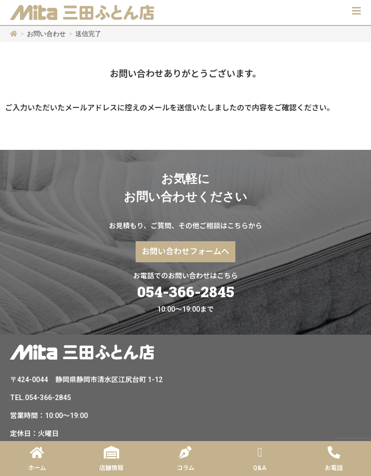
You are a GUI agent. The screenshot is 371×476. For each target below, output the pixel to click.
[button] (356, 11)
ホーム (37, 468)
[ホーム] (13, 33)
